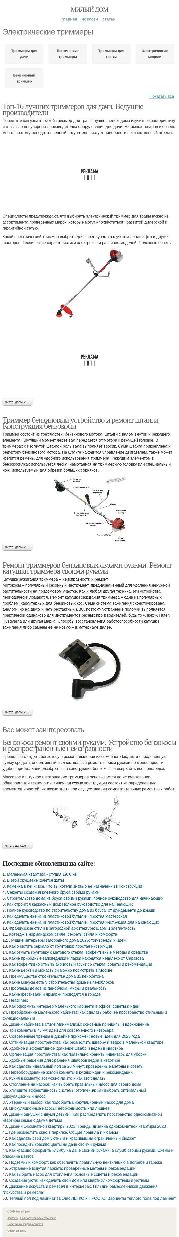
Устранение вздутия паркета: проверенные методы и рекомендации (72, 1168)
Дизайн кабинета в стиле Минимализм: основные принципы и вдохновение (79, 1024)
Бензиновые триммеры (68, 54)
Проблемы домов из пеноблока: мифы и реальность (58, 988)
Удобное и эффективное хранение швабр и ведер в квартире (66, 1048)
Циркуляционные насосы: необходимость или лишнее (59, 1108)
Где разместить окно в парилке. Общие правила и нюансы (63, 1132)
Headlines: (18, 1000)
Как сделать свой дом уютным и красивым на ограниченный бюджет (72, 1138)
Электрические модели (155, 54)
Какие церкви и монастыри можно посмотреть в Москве (60, 970)
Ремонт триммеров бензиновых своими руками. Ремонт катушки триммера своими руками (87, 567)
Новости (90, 19)
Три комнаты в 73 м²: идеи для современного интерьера (61, 1030)
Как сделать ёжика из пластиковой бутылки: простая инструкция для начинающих (83, 922)
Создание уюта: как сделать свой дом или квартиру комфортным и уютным (79, 1180)
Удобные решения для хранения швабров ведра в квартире (64, 1060)
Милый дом (89, 9)
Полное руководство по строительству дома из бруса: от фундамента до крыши (81, 910)
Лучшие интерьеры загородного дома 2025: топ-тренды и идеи (67, 940)
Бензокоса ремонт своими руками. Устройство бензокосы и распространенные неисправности (89, 745)
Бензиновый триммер (24, 78)
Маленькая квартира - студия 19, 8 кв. (42, 874)
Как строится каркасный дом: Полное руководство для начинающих (70, 904)
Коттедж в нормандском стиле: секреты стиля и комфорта (63, 934)
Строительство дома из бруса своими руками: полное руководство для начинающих (85, 898)
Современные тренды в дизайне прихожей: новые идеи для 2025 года (74, 1036)
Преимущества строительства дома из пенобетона (56, 976)
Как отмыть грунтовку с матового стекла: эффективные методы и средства (78, 952)
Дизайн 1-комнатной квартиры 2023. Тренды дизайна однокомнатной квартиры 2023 (87, 1126)
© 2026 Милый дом (18, 1211)
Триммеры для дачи (24, 54)
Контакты (12, 1218)
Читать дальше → (17, 402)
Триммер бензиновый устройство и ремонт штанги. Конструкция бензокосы (80, 422)
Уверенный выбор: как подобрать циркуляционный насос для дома (71, 1102)
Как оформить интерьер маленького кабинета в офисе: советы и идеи (74, 1006)
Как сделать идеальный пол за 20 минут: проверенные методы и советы (76, 1066)
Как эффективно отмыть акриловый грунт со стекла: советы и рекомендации (80, 964)
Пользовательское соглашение (38, 1218)
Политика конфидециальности (25, 1224)
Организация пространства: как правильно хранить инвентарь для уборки (78, 1054)
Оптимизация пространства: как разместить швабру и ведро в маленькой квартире (86, 1042)
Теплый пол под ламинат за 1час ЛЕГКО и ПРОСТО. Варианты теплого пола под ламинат (92, 1198)
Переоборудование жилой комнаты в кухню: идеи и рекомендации (71, 1072)
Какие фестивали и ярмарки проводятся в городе (55, 994)
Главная (69, 19)
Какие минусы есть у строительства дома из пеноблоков (61, 982)
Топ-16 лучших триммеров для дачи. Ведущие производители (72, 109)
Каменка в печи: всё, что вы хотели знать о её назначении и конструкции (74, 886)
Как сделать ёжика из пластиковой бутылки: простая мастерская (67, 916)
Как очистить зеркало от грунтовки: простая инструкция (60, 946)
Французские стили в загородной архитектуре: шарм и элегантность (72, 928)
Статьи (109, 19)
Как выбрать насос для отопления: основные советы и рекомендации (73, 1174)
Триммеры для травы (111, 54)
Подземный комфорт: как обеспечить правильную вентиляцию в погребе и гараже (85, 1162)
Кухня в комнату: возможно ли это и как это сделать (57, 1078)
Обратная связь (16, 1230)
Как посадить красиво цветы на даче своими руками (57, 1144)
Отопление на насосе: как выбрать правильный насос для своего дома (75, 1084)
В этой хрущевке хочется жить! (35, 880)
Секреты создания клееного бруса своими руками (53, 892)
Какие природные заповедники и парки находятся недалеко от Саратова (76, 958)
